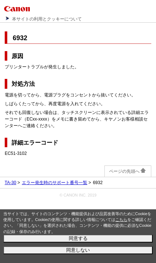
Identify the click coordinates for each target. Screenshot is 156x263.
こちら (121, 219)
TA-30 (10, 182)
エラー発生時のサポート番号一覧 (54, 182)
